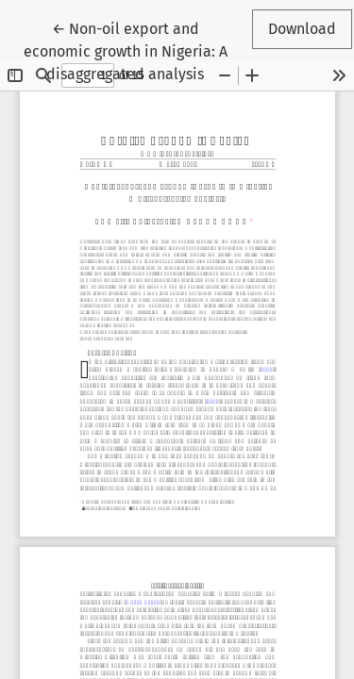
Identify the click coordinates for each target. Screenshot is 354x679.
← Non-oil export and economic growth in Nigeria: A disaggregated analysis (128, 50)
